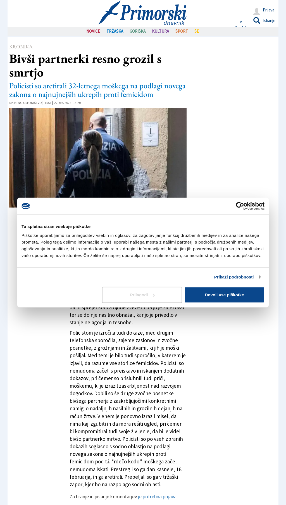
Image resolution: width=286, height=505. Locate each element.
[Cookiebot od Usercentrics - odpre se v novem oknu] (240, 206)
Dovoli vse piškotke (224, 294)
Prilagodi (142, 294)
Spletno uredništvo (25, 103)
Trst (48, 103)
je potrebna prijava (157, 496)
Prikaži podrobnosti (234, 277)
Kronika (20, 46)
